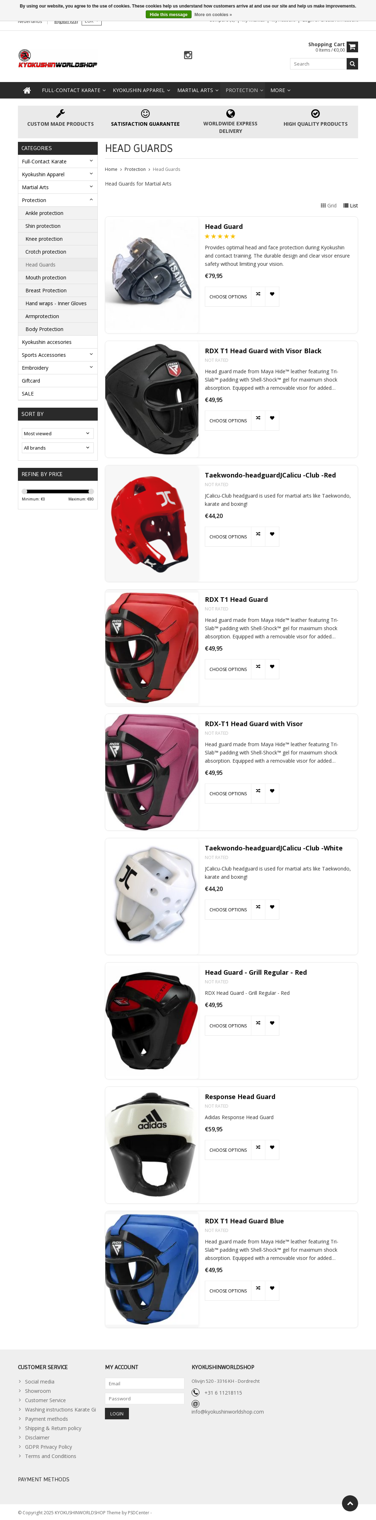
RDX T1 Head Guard (236, 598)
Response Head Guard (240, 1095)
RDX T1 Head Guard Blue (244, 1219)
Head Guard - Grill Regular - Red (256, 971)
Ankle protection (44, 211)
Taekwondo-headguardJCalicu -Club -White (274, 846)
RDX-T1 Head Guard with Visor (254, 722)
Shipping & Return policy (53, 1426)
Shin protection (43, 224)
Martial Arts (195, 88)
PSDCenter (139, 1511)
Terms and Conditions (50, 1454)
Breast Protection (46, 288)
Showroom (38, 1389)
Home (111, 167)
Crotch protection (45, 249)
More (277, 88)
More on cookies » (213, 14)
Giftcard (31, 378)
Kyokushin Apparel (139, 88)
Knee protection (44, 237)
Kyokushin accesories (47, 340)
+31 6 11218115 (223, 1390)
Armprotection (42, 314)
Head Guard (224, 225)
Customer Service (45, 1398)
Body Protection (44, 327)
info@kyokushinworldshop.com (228, 1409)
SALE (28, 391)
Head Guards (40, 262)
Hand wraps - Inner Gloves (56, 301)
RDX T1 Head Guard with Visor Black (263, 349)
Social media (39, 1380)
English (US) (66, 21)
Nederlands (30, 21)
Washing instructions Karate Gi (60, 1408)
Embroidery (35, 366)
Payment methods (46, 1417)
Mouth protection (45, 275)
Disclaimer (37, 1436)
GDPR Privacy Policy (48, 1445)
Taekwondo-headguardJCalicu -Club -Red (270, 473)
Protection (242, 88)
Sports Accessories (44, 353)
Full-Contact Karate (71, 88)
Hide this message (168, 14)
